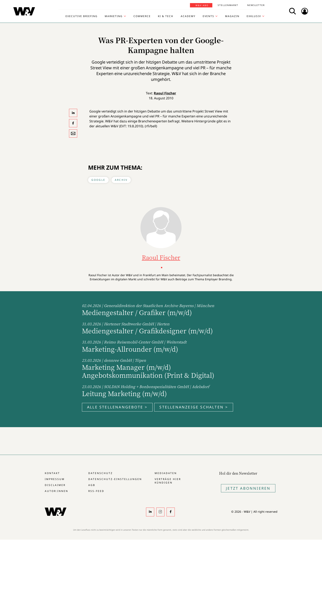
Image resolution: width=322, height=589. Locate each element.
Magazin (232, 16)
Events (208, 16)
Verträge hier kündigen (168, 480)
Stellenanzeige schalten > (193, 407)
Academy (188, 16)
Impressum (55, 479)
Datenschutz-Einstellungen (115, 479)
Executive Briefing (82, 16)
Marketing (114, 16)
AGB (91, 485)
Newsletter (256, 5)
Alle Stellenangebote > (117, 407)
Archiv (121, 180)
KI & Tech (165, 16)
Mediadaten (166, 473)
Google (98, 180)
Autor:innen (56, 491)
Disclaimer (55, 485)
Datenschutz (100, 473)
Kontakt (52, 473)
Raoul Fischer (165, 93)
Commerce (142, 16)
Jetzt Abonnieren (248, 488)
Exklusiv (254, 16)
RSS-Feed (96, 491)
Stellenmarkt (228, 5)
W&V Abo (202, 5)
